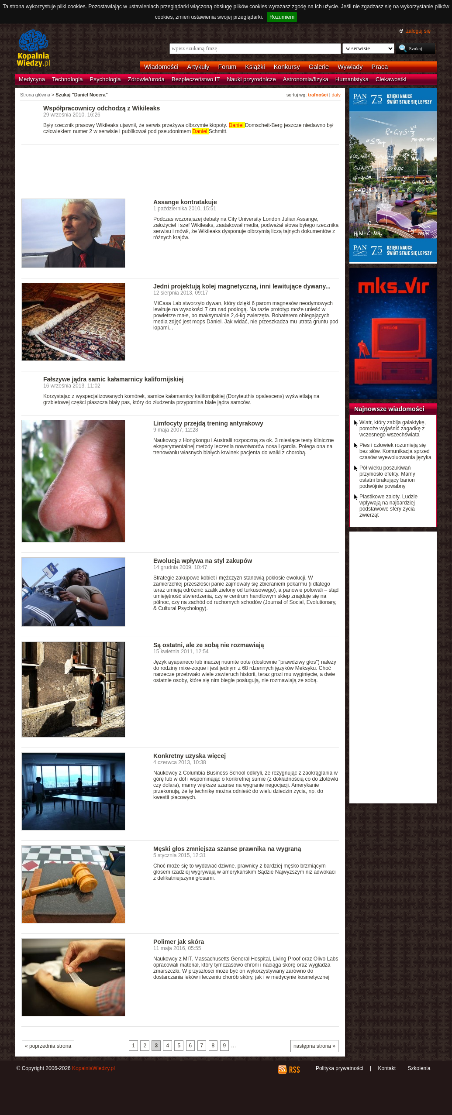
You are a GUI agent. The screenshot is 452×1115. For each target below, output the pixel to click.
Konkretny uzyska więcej (189, 755)
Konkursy (287, 66)
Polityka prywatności (339, 1068)
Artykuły (198, 66)
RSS (294, 1069)
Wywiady (350, 66)
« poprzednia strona (48, 1046)
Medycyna (32, 79)
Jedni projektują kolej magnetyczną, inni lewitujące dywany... (242, 286)
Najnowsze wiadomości (389, 408)
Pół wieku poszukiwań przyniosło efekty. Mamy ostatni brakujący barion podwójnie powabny (387, 477)
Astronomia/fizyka (305, 79)
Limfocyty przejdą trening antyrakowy (208, 423)
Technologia (67, 79)
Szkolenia (418, 1068)
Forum (227, 66)
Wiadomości (161, 66)
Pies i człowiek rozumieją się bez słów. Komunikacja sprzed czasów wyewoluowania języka (395, 451)
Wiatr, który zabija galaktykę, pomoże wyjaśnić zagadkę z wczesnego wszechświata (392, 428)
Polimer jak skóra (178, 941)
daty (336, 94)
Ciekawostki (391, 79)
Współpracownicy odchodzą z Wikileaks (101, 108)
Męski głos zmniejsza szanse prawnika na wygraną (227, 848)
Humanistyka (352, 79)
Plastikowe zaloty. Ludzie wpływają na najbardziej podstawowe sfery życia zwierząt (388, 506)
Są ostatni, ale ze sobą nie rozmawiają (208, 645)
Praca (380, 66)
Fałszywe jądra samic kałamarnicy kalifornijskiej (113, 379)
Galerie (319, 66)
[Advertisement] (180, 168)
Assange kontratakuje (185, 202)
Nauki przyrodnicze (251, 79)
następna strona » (314, 1046)
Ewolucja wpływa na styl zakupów (202, 560)
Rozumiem (281, 17)
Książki (255, 66)
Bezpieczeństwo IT (196, 79)
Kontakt (387, 1068)
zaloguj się (418, 31)
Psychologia (105, 79)
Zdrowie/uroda (146, 79)
